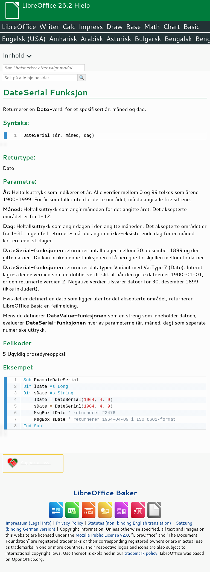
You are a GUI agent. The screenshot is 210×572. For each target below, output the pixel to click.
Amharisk (63, 38)
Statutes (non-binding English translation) (129, 522)
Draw (114, 26)
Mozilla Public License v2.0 (102, 534)
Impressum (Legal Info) (28, 522)
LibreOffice (19, 26)
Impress (91, 26)
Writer (49, 26)
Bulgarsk (148, 38)
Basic (191, 26)
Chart (171, 26)
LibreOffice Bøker (105, 491)
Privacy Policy (69, 522)
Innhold (13, 55)
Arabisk (91, 38)
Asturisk (118, 38)
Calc (68, 26)
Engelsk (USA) (24, 38)
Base (133, 26)
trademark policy (140, 552)
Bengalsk (178, 38)
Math (152, 26)
